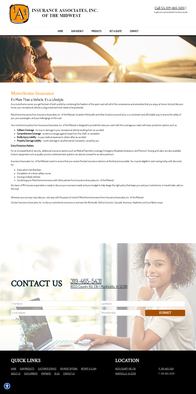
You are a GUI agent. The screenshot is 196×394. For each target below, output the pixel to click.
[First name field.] (53, 285)
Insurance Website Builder (173, 383)
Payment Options (69, 349)
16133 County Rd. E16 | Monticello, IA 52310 (98, 267)
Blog (57, 354)
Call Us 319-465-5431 (170, 8)
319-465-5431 (86, 262)
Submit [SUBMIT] (165, 294)
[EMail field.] (53, 294)
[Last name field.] (142, 285)
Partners (46, 354)
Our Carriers (31, 354)
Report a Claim (88, 349)
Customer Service (47, 349)
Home (13, 349)
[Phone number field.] (120, 294)
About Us (15, 354)
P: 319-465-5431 (166, 349)
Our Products (27, 349)
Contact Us (69, 354)
